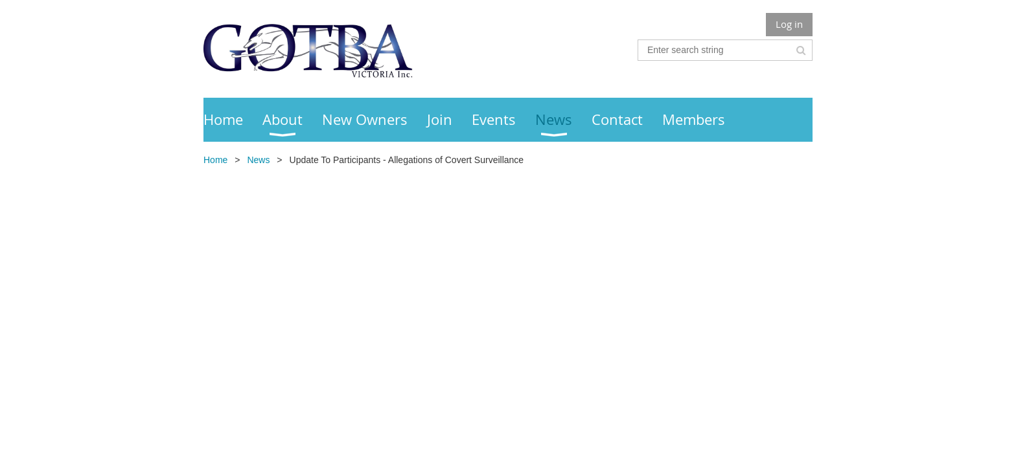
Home (215, 160)
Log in (789, 23)
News (258, 160)
